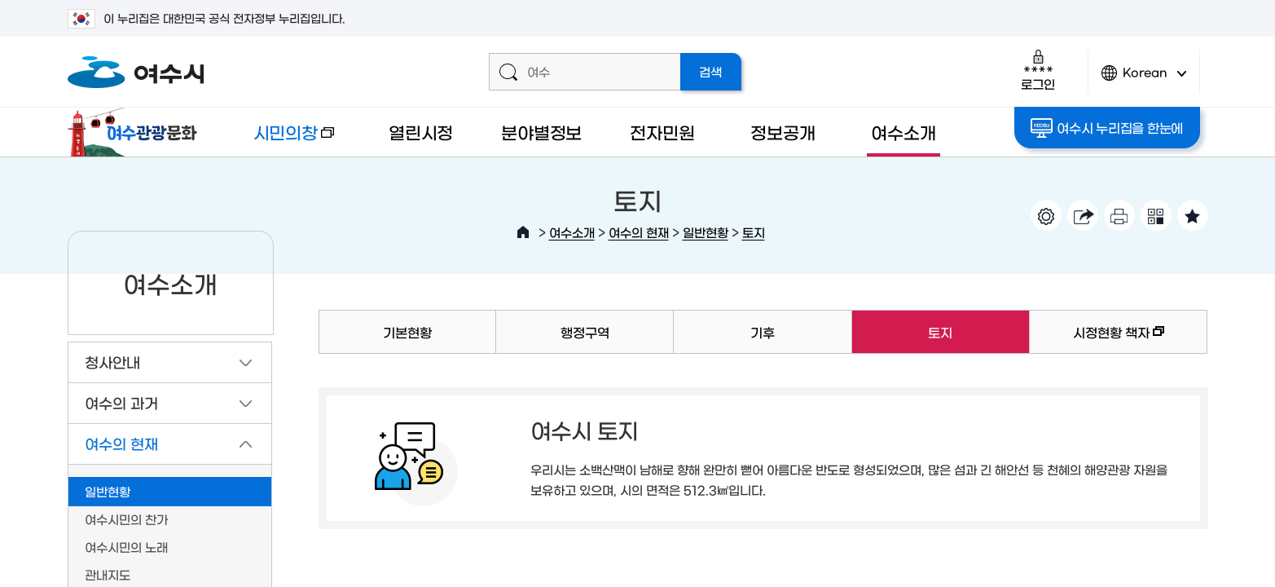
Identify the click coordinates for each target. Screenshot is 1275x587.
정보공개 (782, 131)
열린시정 (421, 131)
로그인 (1037, 70)
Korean (1143, 79)
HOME (523, 232)
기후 (762, 331)
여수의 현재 (639, 232)
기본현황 (407, 331)
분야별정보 (541, 131)
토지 (753, 232)
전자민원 (662, 131)
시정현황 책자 (1097, 339)
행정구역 (585, 331)
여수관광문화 (137, 132)
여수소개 (903, 131)
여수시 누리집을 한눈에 (1107, 128)
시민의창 (280, 140)
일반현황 (705, 232)
